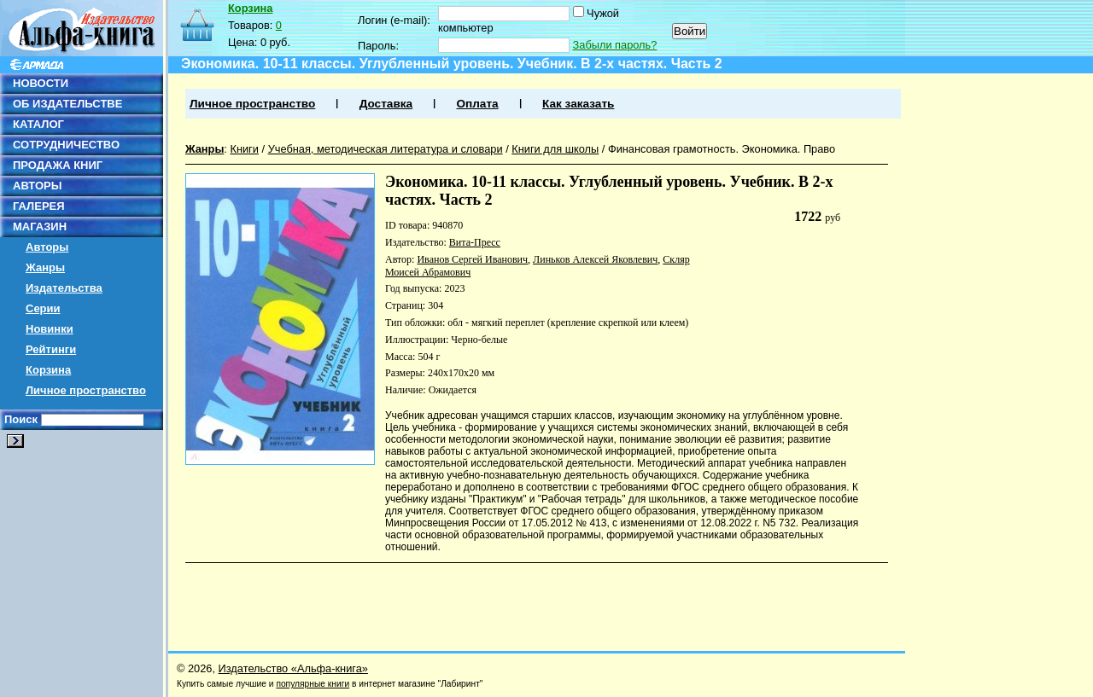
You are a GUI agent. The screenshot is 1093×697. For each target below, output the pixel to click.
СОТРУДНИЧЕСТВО (66, 144)
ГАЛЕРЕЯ (39, 206)
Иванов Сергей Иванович (472, 259)
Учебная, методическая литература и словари (385, 148)
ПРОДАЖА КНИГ (57, 165)
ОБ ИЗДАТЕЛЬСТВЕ (67, 103)
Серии (43, 308)
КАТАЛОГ (38, 124)
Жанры (45, 267)
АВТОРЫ (37, 185)
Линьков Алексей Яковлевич (595, 259)
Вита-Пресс (474, 242)
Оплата (477, 103)
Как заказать (578, 103)
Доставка (385, 103)
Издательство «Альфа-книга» (293, 668)
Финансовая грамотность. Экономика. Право (721, 148)
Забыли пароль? (615, 44)
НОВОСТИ (40, 83)
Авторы (47, 247)
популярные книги (312, 683)
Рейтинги (51, 349)
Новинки (49, 328)
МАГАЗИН (40, 226)
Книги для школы (555, 148)
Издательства (64, 288)
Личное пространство (86, 390)
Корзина (48, 369)
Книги (244, 148)
